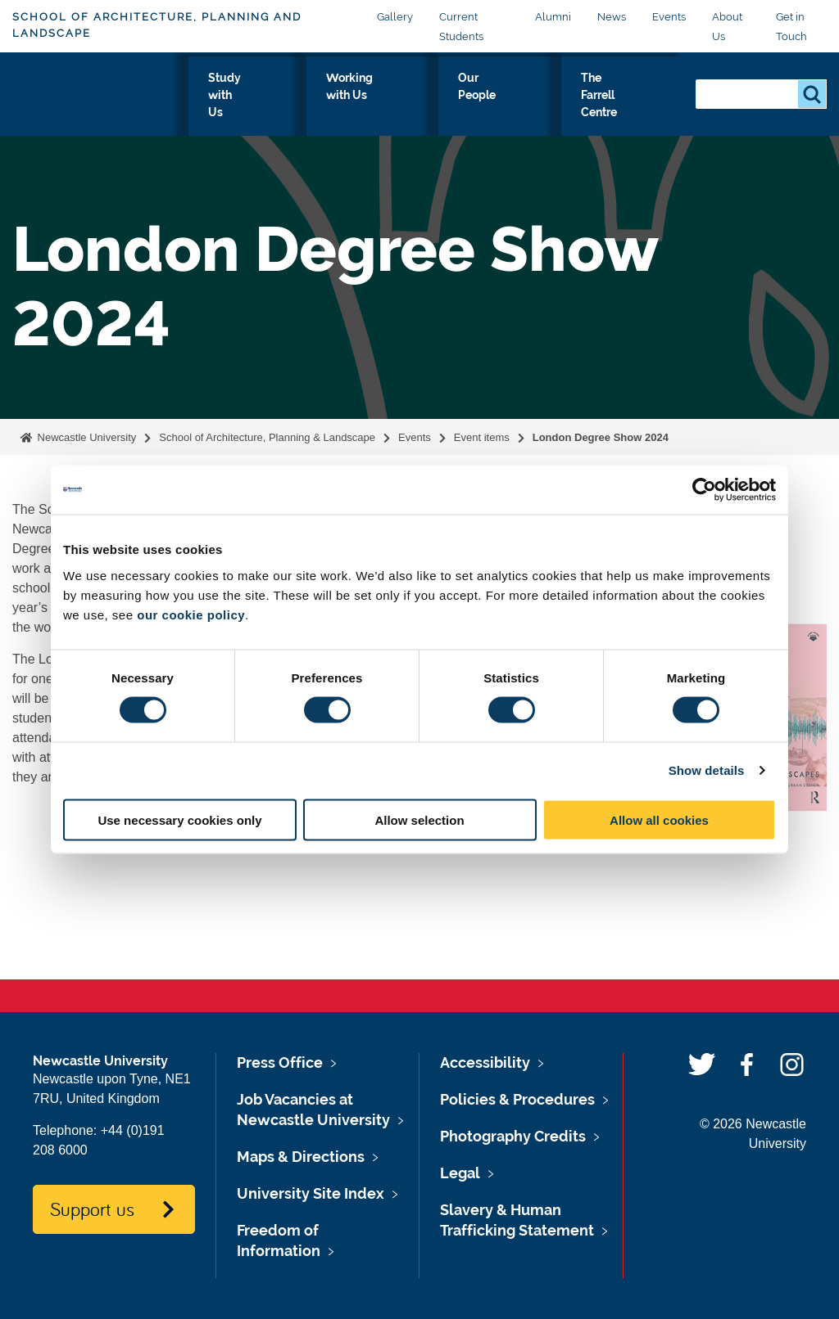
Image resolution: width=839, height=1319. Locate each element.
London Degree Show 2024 (601, 437)
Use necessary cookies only (179, 819)
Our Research (211, 106)
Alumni (553, 17)
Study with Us (310, 106)
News (611, 17)
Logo (87, 102)
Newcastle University (85, 437)
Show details (707, 770)
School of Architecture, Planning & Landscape (267, 437)
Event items (482, 437)
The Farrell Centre (621, 106)
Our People (517, 106)
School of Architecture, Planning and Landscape (157, 25)
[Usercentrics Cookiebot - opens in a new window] (704, 490)
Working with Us (417, 106)
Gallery (395, 17)
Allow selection (419, 819)
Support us (92, 1208)
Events (669, 17)
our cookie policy (191, 614)
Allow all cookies (659, 819)
